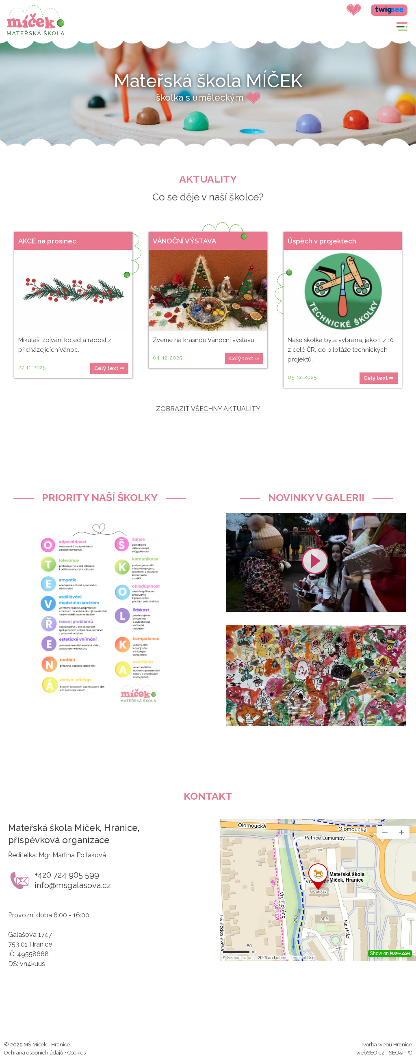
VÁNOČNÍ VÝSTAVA (184, 241)
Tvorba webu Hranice (386, 1044)
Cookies (76, 1053)
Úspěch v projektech (322, 241)
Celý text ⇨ (109, 368)
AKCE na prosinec (47, 241)
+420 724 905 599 (67, 875)
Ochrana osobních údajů (33, 1053)
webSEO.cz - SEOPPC (384, 1053)
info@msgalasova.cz (73, 885)
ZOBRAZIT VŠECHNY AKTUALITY (208, 409)
